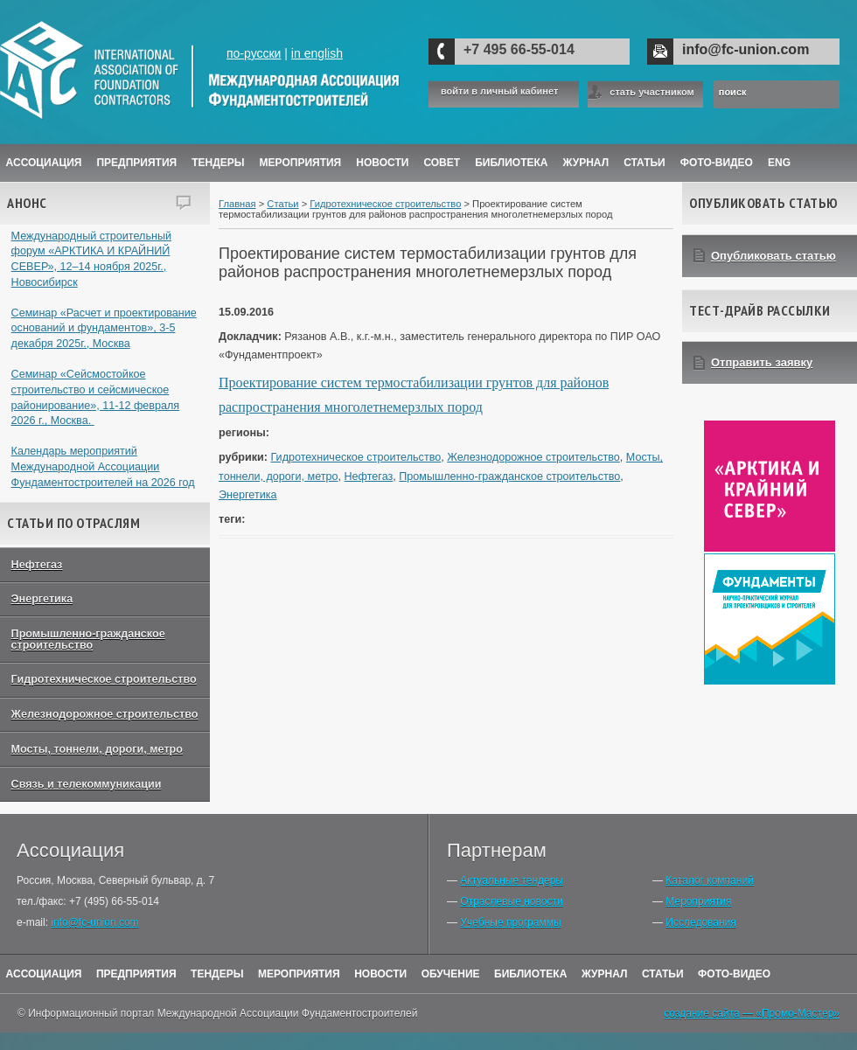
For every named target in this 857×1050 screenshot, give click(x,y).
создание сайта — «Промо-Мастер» (752, 1013)
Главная (237, 203)
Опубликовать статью (773, 255)
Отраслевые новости (511, 901)
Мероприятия (301, 162)
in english (317, 53)
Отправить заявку (761, 362)
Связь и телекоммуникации (86, 784)
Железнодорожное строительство (105, 714)
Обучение (451, 974)
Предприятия (136, 162)
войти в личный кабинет (499, 91)
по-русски (253, 53)
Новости (382, 162)
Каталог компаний (709, 880)
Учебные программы (510, 922)
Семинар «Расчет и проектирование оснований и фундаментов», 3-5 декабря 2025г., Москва (104, 328)
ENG (779, 162)
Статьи (644, 162)
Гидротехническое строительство (104, 679)
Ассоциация (44, 162)
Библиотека (511, 162)
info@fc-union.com (745, 49)
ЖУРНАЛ (586, 162)
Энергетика (42, 599)
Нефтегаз (37, 565)
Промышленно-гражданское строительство (88, 639)
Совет (441, 162)
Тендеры (218, 162)
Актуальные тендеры (511, 880)
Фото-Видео (716, 162)
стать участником (651, 92)
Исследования (700, 922)
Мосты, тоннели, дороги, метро (97, 749)
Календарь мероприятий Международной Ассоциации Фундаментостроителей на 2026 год (103, 466)
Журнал (605, 974)
